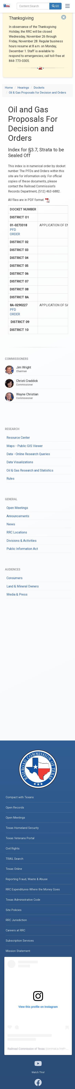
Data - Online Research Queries (28, 454)
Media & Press (17, 594)
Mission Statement (18, 951)
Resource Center (18, 437)
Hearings (23, 87)
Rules (10, 478)
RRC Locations (17, 532)
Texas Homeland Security (22, 828)
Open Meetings (17, 508)
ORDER (15, 234)
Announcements (18, 516)
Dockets (39, 87)
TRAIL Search (14, 859)
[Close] (63, 17)
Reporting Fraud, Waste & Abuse (27, 879)
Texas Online (14, 869)
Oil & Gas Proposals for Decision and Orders (37, 92)
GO (55, 6)
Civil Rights (13, 848)
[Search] (33, 6)
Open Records (15, 807)
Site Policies (14, 910)
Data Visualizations (20, 462)
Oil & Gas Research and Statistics (30, 470)
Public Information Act (22, 549)
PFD (13, 230)
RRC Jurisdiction (16, 920)
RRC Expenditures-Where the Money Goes (33, 889)
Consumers (14, 578)
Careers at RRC (15, 930)
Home (9, 87)
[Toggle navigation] (67, 6)
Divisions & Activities (22, 541)
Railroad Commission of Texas (26, 1048)
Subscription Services (20, 940)
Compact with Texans (20, 797)
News (11, 524)
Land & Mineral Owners (23, 586)
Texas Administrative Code (23, 900)
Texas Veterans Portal (20, 838)
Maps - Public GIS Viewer (25, 446)
